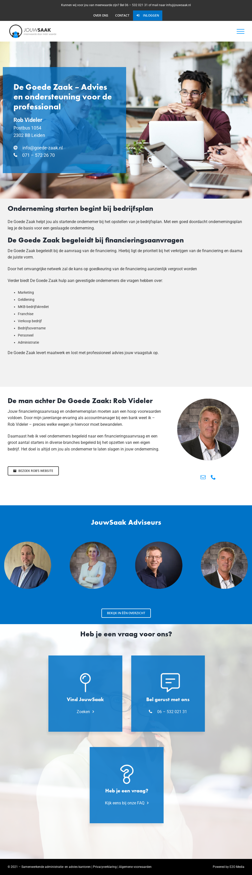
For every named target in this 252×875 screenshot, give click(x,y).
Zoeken (83, 711)
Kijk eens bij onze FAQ (124, 803)
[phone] (213, 477)
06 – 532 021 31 (172, 711)
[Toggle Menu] (240, 31)
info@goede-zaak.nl (42, 147)
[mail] (203, 477)
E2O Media (237, 867)
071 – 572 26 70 (38, 155)
